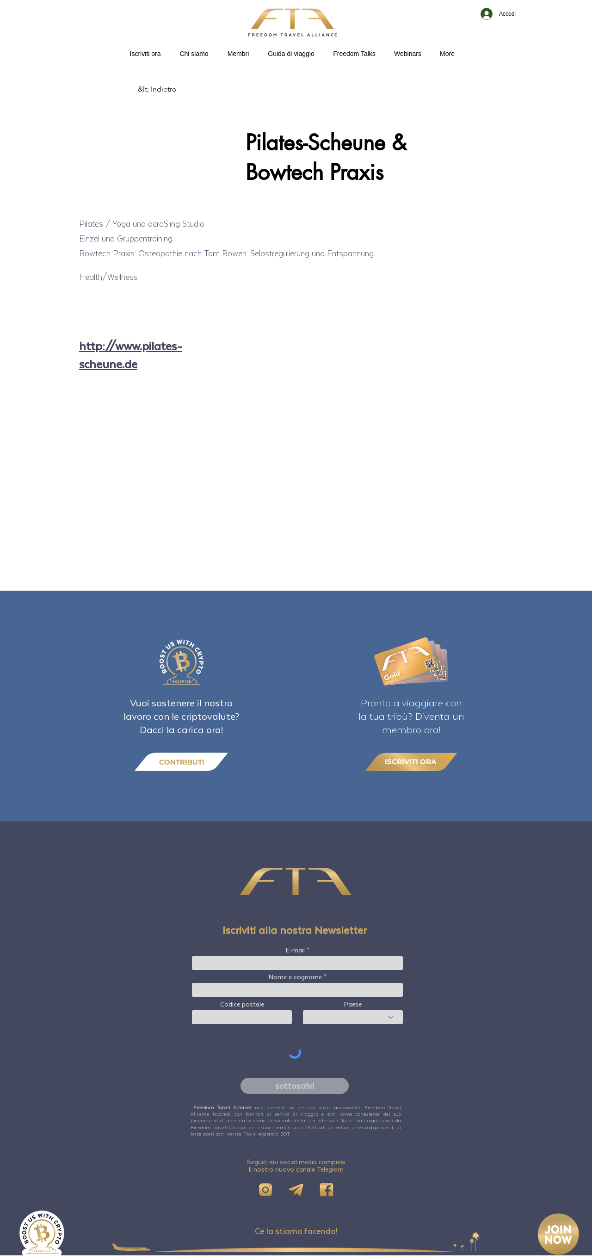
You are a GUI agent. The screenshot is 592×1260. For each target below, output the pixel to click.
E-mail (295, 950)
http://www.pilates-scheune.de (130, 355)
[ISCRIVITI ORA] (411, 761)
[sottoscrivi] (294, 1086)
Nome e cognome (295, 977)
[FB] (326, 1189)
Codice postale (242, 1004)
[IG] (265, 1189)
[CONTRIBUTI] (181, 762)
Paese (353, 1004)
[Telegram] (296, 1189)
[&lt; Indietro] (168, 89)
